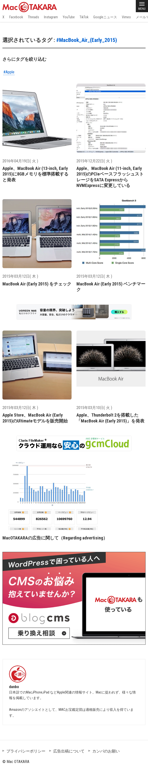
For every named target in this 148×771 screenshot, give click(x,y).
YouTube (69, 17)
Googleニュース (105, 17)
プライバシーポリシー (25, 751)
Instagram (51, 17)
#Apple (8, 72)
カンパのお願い (106, 751)
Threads (33, 17)
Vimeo (126, 17)
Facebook (16, 17)
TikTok (84, 17)
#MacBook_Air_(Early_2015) (86, 40)
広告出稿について (69, 751)
